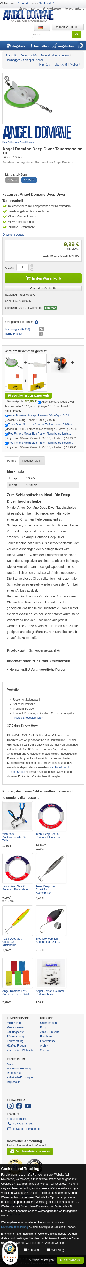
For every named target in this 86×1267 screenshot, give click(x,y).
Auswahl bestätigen (41, 1260)
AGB (10, 1063)
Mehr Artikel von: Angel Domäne (18, 142)
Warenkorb (74, 8)
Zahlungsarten (16, 1032)
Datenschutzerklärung (14, 1227)
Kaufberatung (15, 1041)
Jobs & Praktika (49, 1032)
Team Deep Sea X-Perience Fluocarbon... (50, 835)
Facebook (46, 1036)
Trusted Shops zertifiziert (28, 717)
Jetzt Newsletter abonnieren (30, 1151)
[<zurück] (45, 64)
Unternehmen (48, 1022)
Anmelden (24, 3)
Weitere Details (13, 234)
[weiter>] (75, 64)
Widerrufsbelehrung (19, 1068)
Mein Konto (29, 8)
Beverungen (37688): (18, 329)
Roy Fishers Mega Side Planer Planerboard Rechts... (40, 442)
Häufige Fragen (16, 1045)
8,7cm (12, 180)
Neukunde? (46, 3)
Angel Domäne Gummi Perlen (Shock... (50, 992)
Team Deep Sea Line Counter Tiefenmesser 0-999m (40, 424)
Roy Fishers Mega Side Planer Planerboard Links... (39, 433)
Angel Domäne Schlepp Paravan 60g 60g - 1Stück (39, 415)
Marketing (57, 1250)
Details (11, 460)
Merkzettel (52, 8)
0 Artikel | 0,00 (68, 27)
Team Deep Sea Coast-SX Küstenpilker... (45, 889)
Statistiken (34, 1250)
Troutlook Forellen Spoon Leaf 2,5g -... (48, 940)
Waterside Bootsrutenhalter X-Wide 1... (14, 837)
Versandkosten (16, 1027)
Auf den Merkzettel (43, 288)
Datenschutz (14, 1073)
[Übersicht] (60, 64)
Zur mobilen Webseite (20, 1050)
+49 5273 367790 (20, 1123)
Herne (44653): (14, 333)
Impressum (13, 1082)
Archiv (44, 1045)
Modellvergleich (32, 460)
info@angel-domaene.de (24, 1128)
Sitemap (45, 1050)
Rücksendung (15, 1036)
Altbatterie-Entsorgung (20, 1077)
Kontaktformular (16, 1118)
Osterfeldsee (48, 1041)
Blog (43, 1027)
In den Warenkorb (43, 278)
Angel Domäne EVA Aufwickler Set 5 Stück (16, 992)
